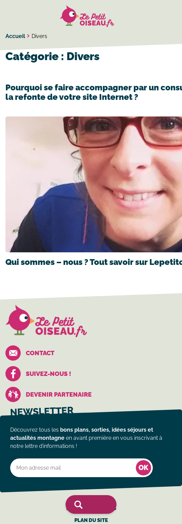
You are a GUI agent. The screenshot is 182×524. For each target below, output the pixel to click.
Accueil (15, 36)
